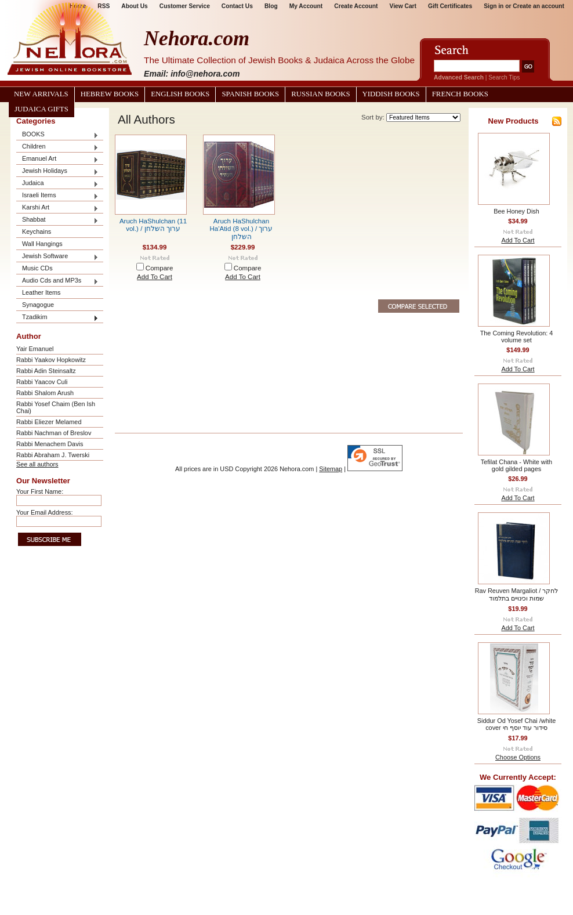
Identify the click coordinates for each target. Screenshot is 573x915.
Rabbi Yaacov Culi (41, 381)
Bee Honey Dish (516, 211)
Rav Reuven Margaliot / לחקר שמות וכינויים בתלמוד (517, 594)
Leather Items (41, 292)
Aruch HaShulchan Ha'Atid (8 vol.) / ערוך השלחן (241, 229)
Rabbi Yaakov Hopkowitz (51, 359)
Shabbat (57, 220)
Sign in (493, 6)
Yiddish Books (391, 94)
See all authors (37, 464)
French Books (460, 94)
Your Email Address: (44, 512)
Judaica (57, 183)
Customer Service (184, 6)
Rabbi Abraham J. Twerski (52, 454)
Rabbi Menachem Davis (49, 443)
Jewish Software (57, 256)
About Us (134, 6)
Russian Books (320, 94)
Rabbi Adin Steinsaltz (46, 370)
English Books (180, 94)
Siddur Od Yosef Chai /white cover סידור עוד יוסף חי (516, 724)
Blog (271, 6)
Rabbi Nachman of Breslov (53, 432)
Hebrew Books (110, 94)
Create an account (538, 6)
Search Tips (504, 77)
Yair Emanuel (34, 348)
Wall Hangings (42, 243)
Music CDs (37, 268)
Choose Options (518, 757)
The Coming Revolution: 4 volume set (516, 336)
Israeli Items (57, 195)
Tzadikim (57, 317)
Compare (159, 268)
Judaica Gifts (41, 109)
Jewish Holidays (57, 171)
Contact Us (237, 6)
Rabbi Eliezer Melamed (48, 421)
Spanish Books (250, 94)
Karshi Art (57, 208)
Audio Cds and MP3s (57, 281)
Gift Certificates (450, 6)
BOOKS (57, 135)
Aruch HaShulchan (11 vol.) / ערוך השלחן (153, 225)
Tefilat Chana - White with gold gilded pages (516, 465)
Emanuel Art (57, 159)
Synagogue (38, 304)
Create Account (356, 6)
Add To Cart (154, 276)
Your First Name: (39, 491)
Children (57, 147)
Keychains (36, 231)
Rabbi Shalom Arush (45, 392)
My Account (306, 6)
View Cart (403, 6)
